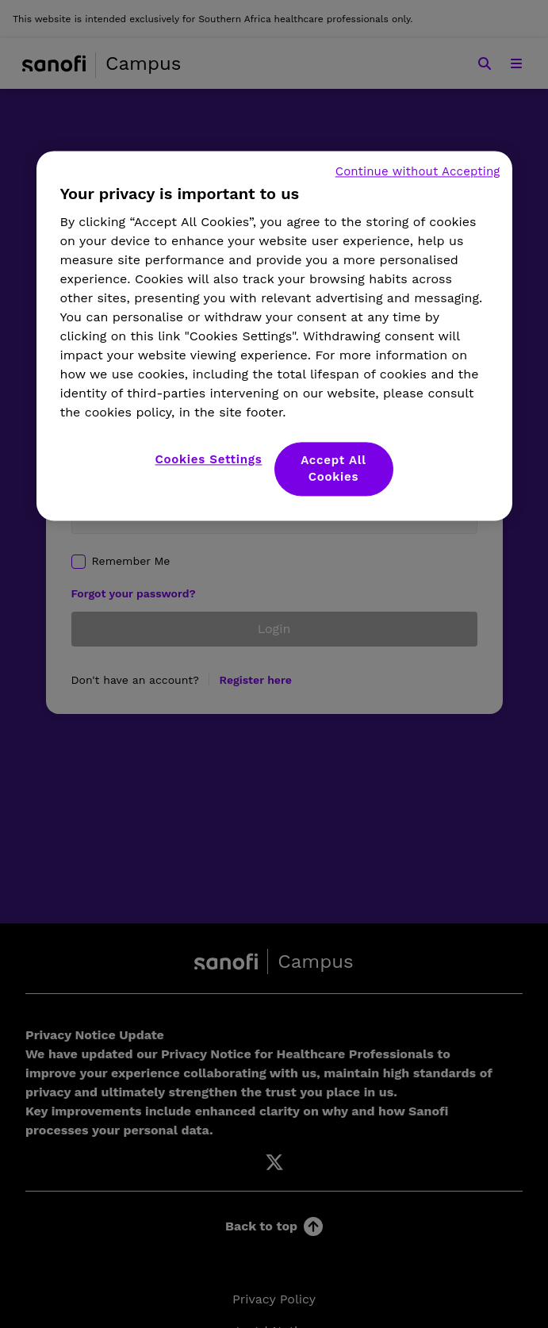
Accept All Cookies (333, 469)
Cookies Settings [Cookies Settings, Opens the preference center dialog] (209, 460)
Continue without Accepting (417, 172)
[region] (274, 336)
